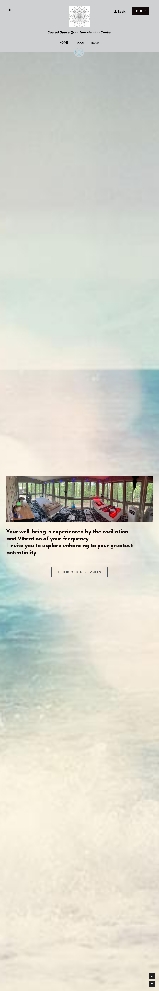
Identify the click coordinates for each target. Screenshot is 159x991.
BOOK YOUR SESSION (79, 572)
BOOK (141, 11)
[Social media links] (9, 10)
